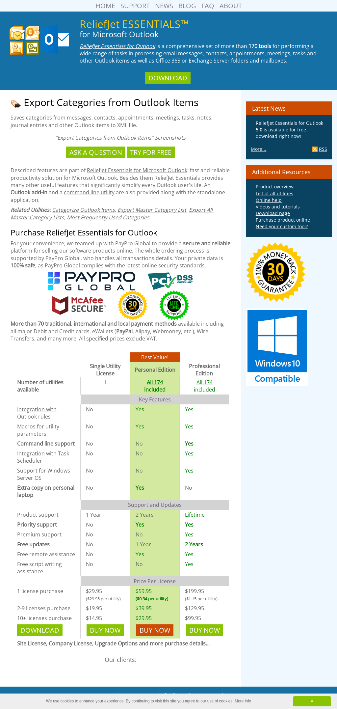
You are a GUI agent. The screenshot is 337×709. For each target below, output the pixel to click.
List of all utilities (274, 193)
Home (105, 5)
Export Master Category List (151, 209)
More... (258, 149)
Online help (269, 200)
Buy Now (105, 630)
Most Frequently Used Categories (108, 217)
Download (167, 77)
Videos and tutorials (278, 207)
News (164, 5)
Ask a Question (95, 152)
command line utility (89, 192)
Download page (273, 213)
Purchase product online (283, 220)
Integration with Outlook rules (37, 413)
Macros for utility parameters (38, 430)
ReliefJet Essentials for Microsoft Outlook (137, 170)
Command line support (46, 443)
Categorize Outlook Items (83, 209)
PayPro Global (132, 243)
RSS (319, 149)
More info (243, 701)
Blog (187, 5)
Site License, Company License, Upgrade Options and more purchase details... (113, 643)
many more (62, 338)
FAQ (207, 5)
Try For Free (150, 152)
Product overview (275, 186)
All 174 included (155, 386)
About (231, 5)
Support (135, 5)
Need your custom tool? (282, 226)
